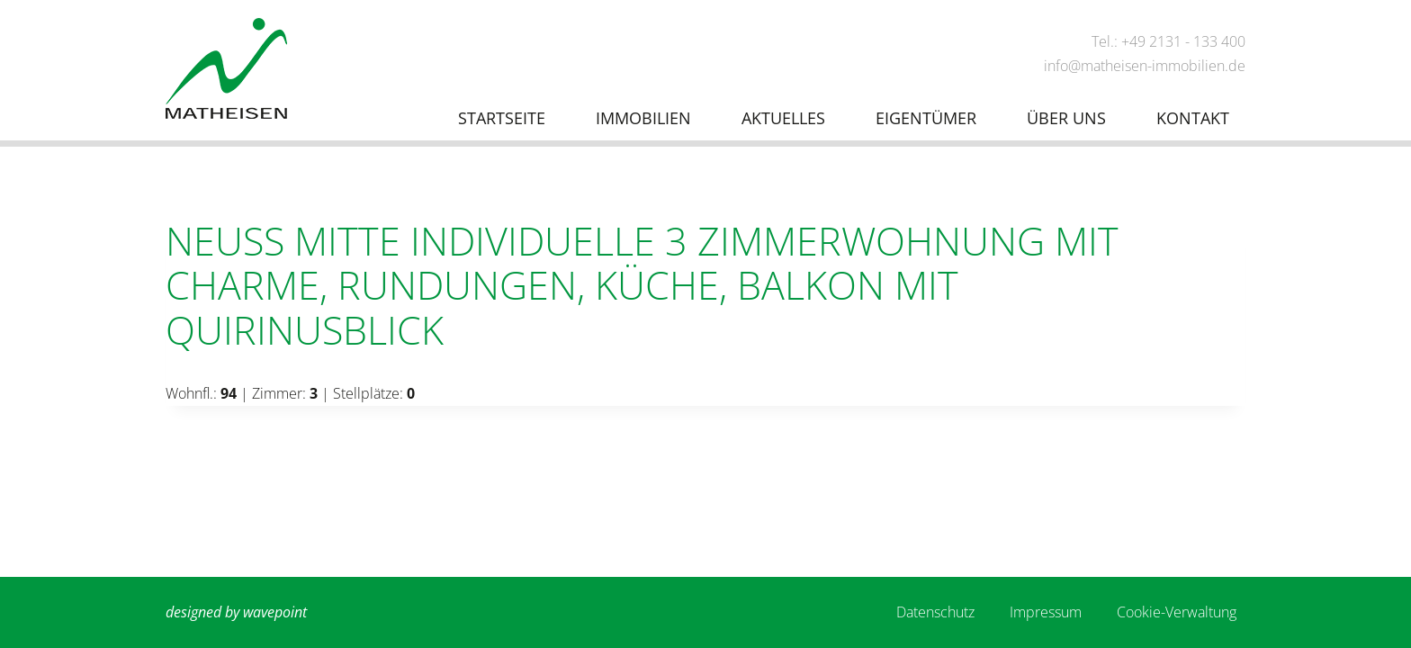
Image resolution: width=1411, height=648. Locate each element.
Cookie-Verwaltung (1176, 612)
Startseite (501, 118)
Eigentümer (926, 118)
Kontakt (1192, 118)
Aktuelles (783, 118)
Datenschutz (935, 612)
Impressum (1046, 612)
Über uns (1066, 118)
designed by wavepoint (236, 612)
